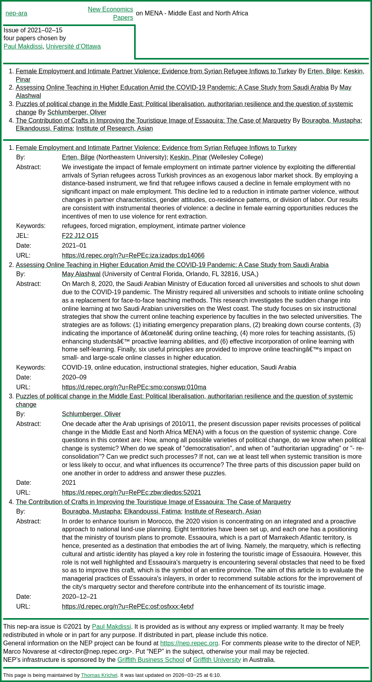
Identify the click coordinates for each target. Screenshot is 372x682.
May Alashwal (81, 274)
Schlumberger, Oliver (76, 112)
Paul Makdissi (23, 46)
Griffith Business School (151, 659)
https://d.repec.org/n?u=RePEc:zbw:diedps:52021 (131, 492)
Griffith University (217, 659)
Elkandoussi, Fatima (44, 128)
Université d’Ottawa (73, 46)
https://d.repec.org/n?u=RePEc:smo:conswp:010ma (134, 387)
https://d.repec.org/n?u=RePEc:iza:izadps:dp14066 (133, 255)
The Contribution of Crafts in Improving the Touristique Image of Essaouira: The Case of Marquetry (153, 120)
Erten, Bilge (324, 71)
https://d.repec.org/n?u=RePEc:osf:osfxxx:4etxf (128, 606)
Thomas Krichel (99, 675)
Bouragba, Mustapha (331, 120)
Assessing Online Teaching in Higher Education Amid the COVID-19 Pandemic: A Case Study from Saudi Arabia (172, 87)
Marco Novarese (26, 651)
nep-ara (16, 13)
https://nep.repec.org (189, 643)
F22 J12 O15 (80, 235)
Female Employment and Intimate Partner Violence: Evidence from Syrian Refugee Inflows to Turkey (156, 71)
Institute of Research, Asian (114, 128)
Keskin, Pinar (188, 157)
